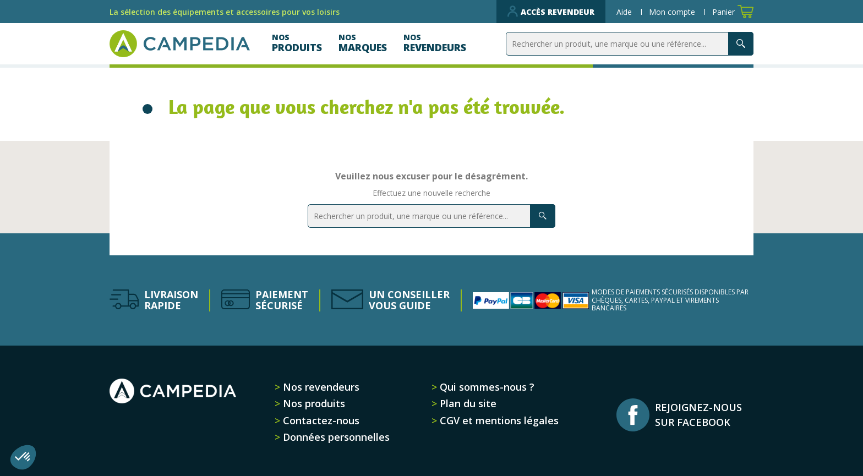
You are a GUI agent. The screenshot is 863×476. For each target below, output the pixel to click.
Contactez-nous (319, 420)
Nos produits (312, 403)
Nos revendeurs (319, 386)
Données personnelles (335, 437)
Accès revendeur (550, 11)
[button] (23, 457)
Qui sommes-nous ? (485, 386)
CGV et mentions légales (498, 420)
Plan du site (466, 403)
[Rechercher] (629, 44)
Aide (625, 12)
